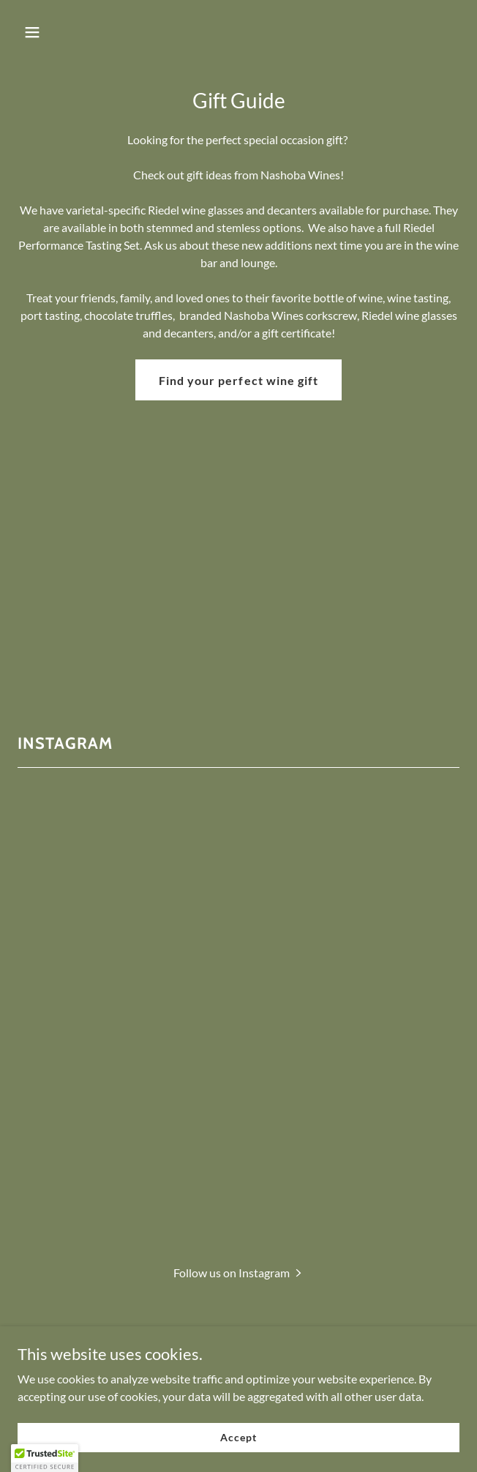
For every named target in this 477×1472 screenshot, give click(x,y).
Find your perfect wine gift (238, 380)
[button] (68, 32)
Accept (238, 1437)
